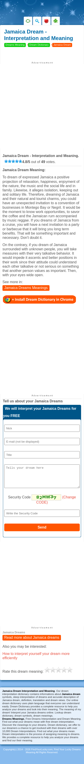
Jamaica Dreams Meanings (26, 288)
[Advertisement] (42, 106)
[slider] (13, 161)
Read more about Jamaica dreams (31, 642)
